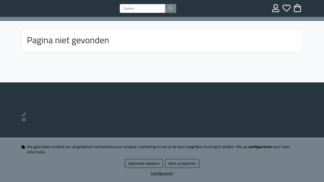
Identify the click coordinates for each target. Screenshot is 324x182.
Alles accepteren (182, 163)
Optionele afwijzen (144, 163)
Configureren (162, 173)
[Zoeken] (142, 8)
